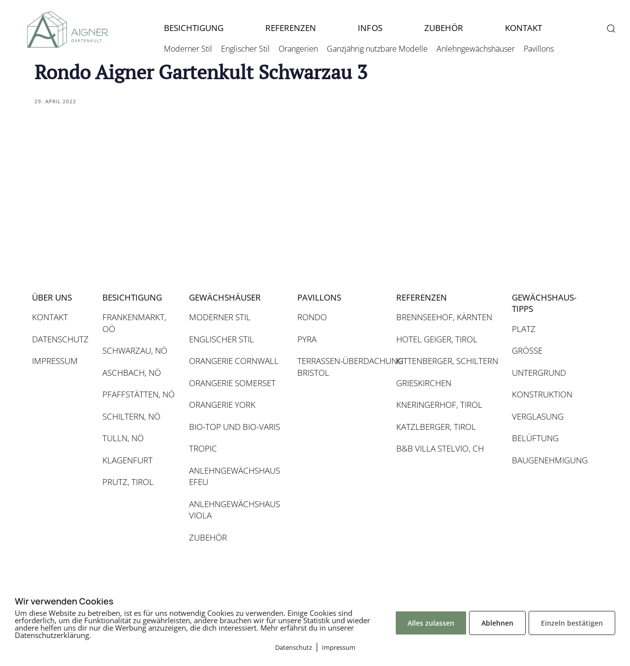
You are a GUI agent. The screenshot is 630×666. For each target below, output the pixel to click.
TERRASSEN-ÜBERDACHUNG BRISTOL (341, 366)
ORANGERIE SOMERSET (232, 383)
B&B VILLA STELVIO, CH (440, 448)
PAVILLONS (319, 297)
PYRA (306, 339)
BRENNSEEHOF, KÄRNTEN (444, 317)
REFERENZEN (290, 27)
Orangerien (298, 48)
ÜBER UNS (52, 297)
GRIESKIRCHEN (423, 383)
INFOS (370, 27)
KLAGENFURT (127, 460)
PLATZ (524, 328)
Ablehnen (497, 623)
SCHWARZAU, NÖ (134, 350)
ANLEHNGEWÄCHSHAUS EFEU (234, 476)
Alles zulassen (431, 623)
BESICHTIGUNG (193, 27)
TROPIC (203, 448)
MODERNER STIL (220, 317)
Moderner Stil (188, 48)
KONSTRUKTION (542, 394)
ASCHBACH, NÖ (131, 372)
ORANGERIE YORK (222, 404)
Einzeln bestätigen (572, 623)
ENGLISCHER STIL (221, 339)
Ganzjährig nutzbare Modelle (377, 48)
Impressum (338, 647)
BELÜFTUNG (535, 438)
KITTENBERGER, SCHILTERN (447, 360)
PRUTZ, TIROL (128, 481)
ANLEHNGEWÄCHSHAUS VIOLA (234, 509)
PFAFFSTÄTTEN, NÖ (138, 394)
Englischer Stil (245, 48)
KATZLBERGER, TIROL (436, 426)
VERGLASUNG (538, 416)
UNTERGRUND (539, 372)
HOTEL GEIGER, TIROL (436, 339)
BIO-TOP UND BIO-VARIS (234, 426)
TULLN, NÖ (123, 438)
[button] (610, 28)
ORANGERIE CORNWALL (234, 360)
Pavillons (539, 48)
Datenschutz (293, 647)
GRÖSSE (527, 350)
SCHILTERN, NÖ (131, 416)
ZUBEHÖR (443, 27)
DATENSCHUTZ (60, 339)
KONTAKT (523, 27)
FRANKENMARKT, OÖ (134, 322)
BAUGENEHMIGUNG (549, 460)
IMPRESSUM (55, 360)
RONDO (312, 317)
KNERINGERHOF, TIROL (439, 404)
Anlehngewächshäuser (476, 48)
